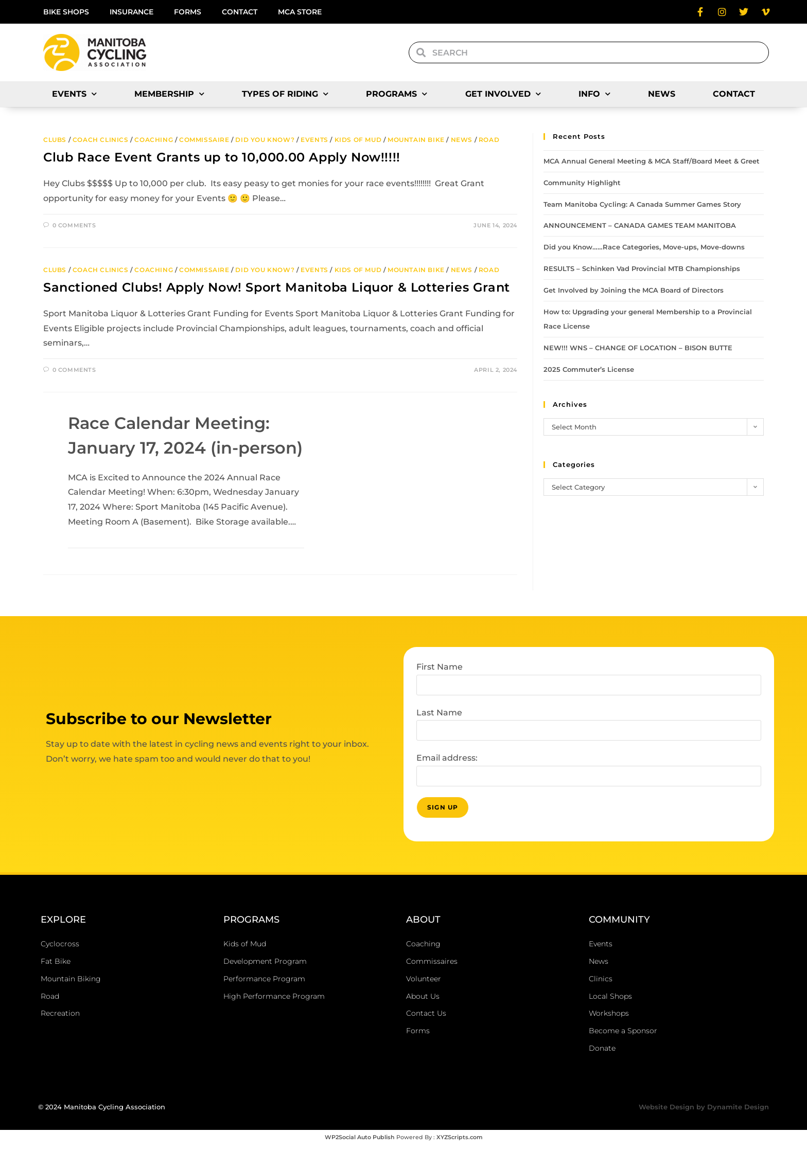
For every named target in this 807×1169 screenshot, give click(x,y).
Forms (187, 11)
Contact (239, 11)
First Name (439, 691)
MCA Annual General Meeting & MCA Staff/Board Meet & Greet (651, 161)
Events (74, 94)
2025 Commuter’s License (588, 369)
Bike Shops (66, 11)
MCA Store (300, 11)
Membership (169, 94)
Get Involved (503, 94)
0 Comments (74, 225)
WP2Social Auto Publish (360, 1161)
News (661, 94)
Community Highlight (582, 182)
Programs (396, 94)
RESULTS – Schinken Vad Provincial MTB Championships (641, 268)
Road (489, 139)
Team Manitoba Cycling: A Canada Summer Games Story (642, 204)
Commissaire (204, 139)
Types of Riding (285, 94)
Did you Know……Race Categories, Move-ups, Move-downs (644, 247)
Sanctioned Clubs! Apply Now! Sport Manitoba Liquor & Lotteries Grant (276, 287)
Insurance (131, 11)
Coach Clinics (101, 139)
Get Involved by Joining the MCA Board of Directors (633, 290)
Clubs (54, 139)
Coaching (153, 139)
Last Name (439, 737)
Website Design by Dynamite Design (704, 1131)
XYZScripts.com (459, 1161)
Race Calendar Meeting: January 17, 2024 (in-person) (175, 447)
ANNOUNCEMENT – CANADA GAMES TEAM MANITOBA (639, 225)
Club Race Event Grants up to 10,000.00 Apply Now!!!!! (221, 157)
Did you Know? (264, 139)
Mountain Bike (416, 139)
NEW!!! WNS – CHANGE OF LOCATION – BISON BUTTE (637, 348)
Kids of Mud (358, 139)
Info (594, 94)
